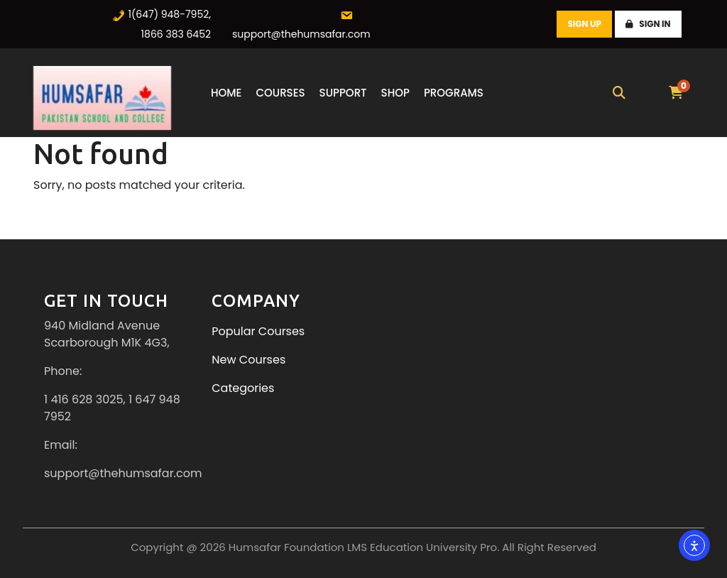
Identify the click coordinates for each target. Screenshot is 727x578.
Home (226, 92)
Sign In (647, 24)
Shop (395, 92)
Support (343, 92)
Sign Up (585, 24)
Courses (280, 92)
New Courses (248, 359)
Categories (243, 388)
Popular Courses (258, 331)
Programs (453, 92)
